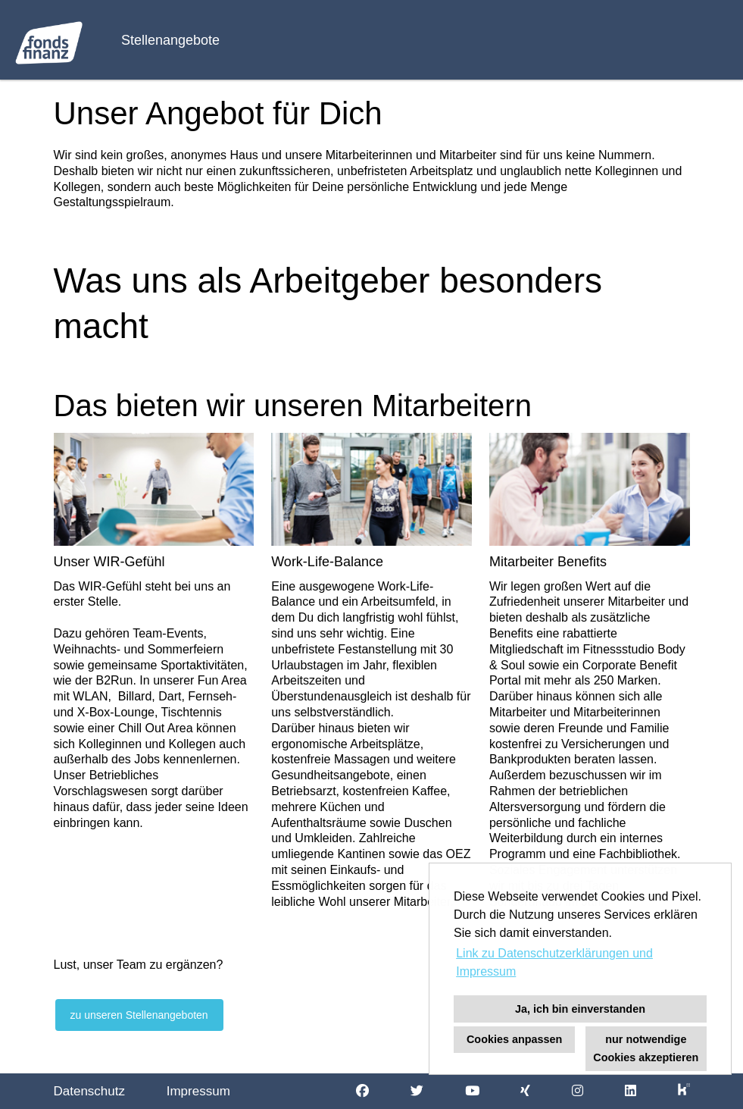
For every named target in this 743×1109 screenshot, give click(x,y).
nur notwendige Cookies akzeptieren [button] (645, 1048)
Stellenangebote (170, 40)
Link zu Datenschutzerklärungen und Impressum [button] (554, 962)
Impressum (198, 1091)
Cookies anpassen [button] (514, 1039)
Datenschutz (90, 1091)
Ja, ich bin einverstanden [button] (580, 1009)
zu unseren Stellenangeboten (139, 1015)
